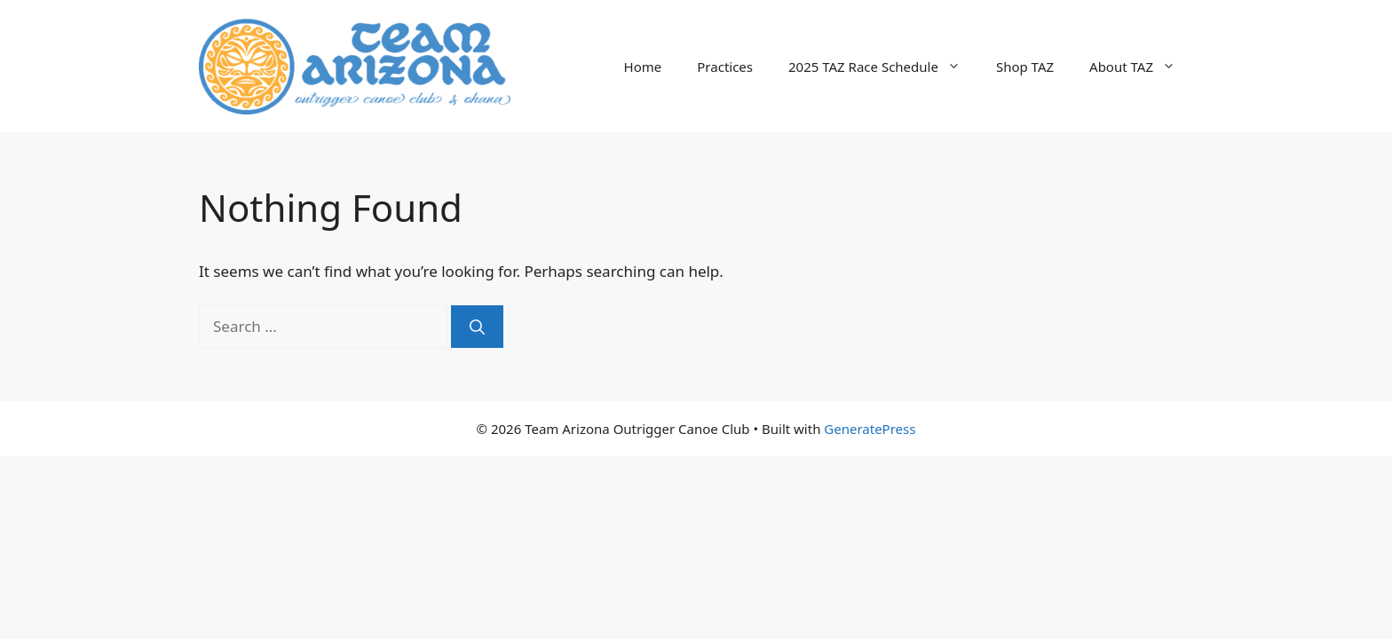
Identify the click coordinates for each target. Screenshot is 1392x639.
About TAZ (1141, 66)
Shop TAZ (1025, 66)
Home (643, 66)
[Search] (477, 326)
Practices (725, 66)
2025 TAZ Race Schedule (883, 66)
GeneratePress (869, 429)
